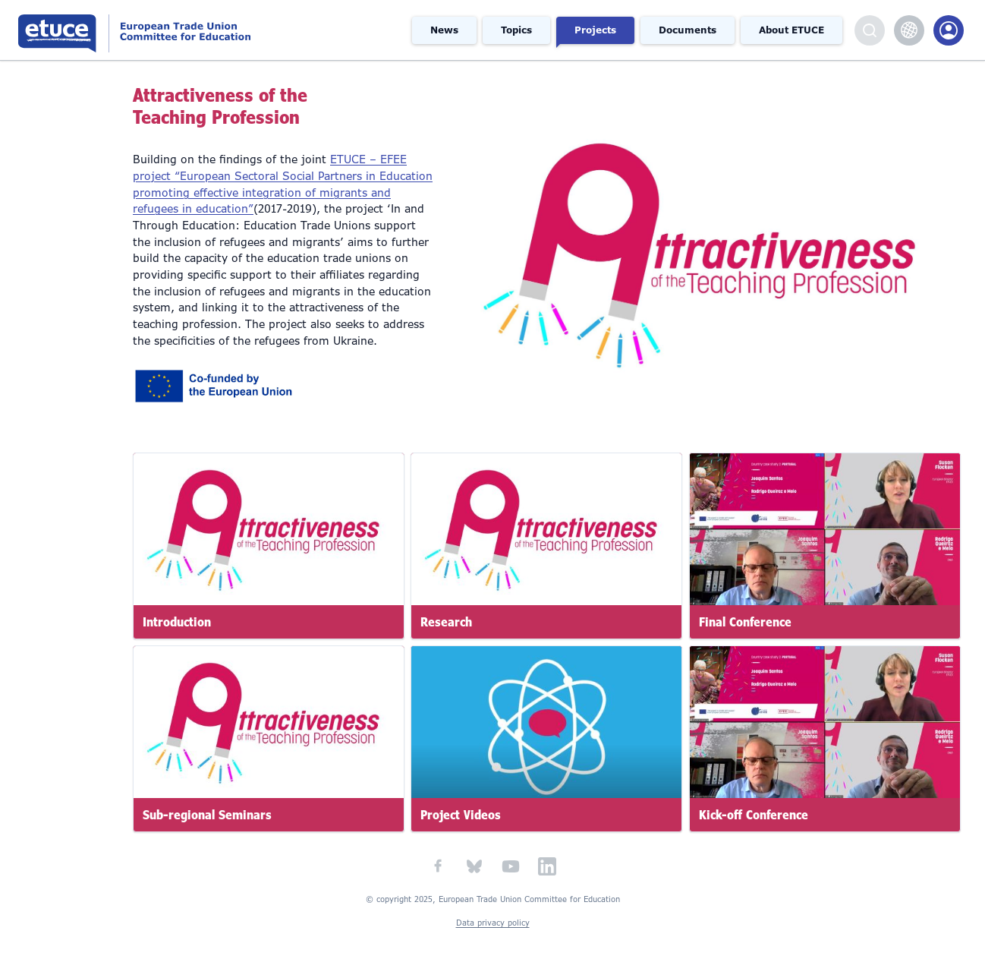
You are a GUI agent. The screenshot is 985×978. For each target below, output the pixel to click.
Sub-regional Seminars (207, 815)
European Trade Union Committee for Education (180, 30)
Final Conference (745, 622)
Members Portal (948, 30)
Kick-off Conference (753, 815)
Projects (595, 30)
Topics (516, 30)
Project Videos (460, 815)
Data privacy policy (493, 923)
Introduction (177, 622)
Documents (687, 30)
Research (446, 622)
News (444, 30)
